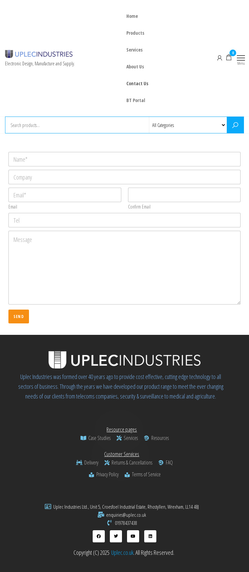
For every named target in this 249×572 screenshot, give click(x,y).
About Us (135, 66)
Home (132, 16)
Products (135, 33)
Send (18, 316)
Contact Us (137, 83)
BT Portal (135, 100)
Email (12, 207)
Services (134, 49)
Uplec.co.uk (122, 552)
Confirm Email (139, 207)
